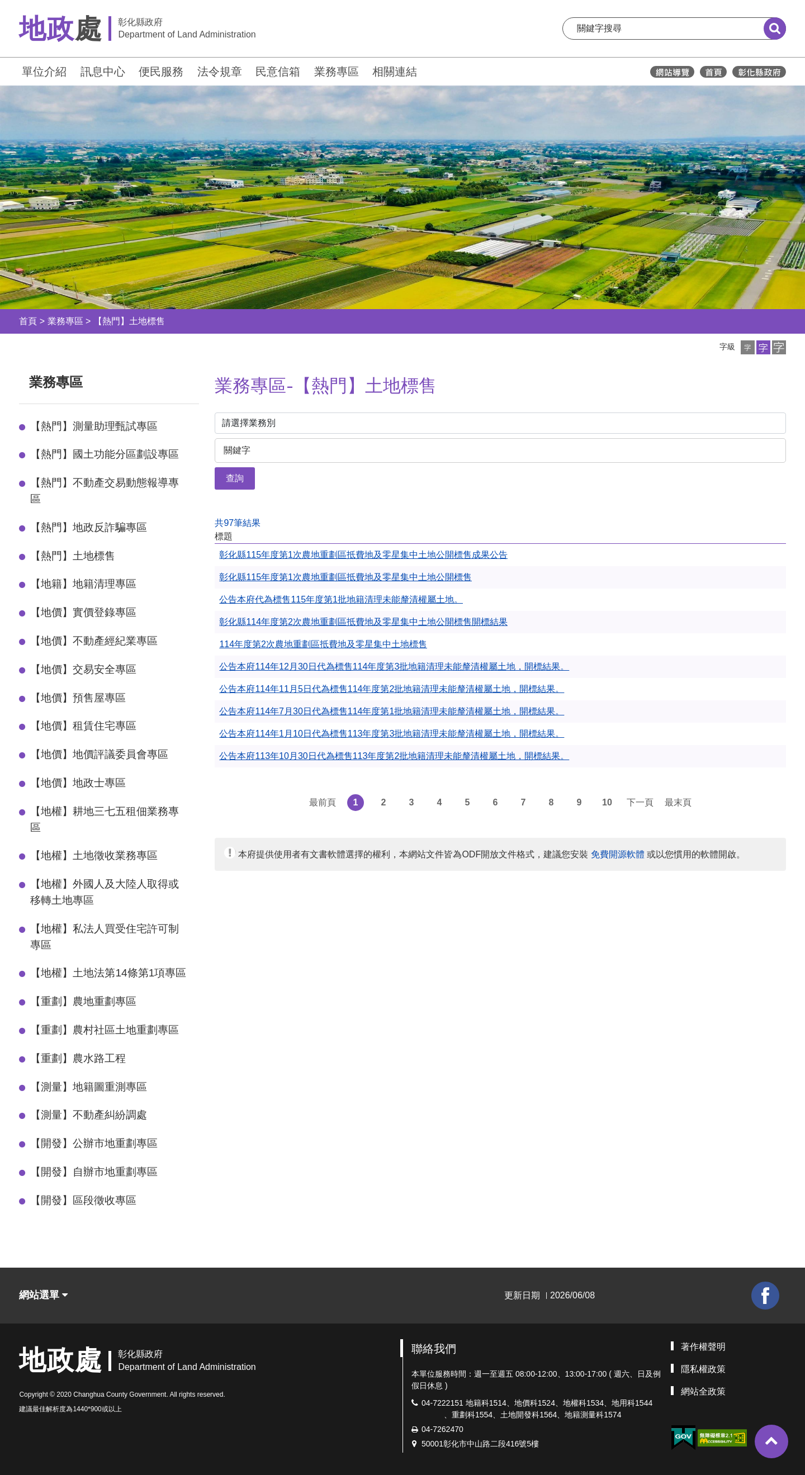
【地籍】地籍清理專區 (83, 584)
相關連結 (394, 71)
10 (607, 802)
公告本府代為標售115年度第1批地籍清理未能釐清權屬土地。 (341, 599)
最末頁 (678, 802)
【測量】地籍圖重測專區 (88, 1087)
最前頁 (322, 802)
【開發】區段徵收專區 (83, 1200)
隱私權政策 (703, 1369)
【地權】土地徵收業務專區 (94, 855)
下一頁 (640, 802)
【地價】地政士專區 (78, 783)
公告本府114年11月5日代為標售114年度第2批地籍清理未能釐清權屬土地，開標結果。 (391, 689)
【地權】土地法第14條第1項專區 (108, 973)
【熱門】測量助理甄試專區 (94, 426)
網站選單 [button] (43, 1295)
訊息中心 (102, 71)
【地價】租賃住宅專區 (83, 726)
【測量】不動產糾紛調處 (88, 1115)
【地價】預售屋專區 (78, 698)
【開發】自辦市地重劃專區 (94, 1172)
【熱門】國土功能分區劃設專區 (104, 454)
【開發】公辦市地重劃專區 (94, 1143)
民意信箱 (277, 71)
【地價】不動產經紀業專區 (94, 641)
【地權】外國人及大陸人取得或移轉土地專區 (104, 892)
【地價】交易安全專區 (83, 669)
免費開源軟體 (618, 854)
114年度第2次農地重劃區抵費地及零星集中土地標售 (323, 644)
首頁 (28, 321)
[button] (748, 347)
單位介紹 (44, 71)
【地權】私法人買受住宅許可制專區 (104, 937)
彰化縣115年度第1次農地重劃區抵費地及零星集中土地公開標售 (345, 577)
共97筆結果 (238, 523)
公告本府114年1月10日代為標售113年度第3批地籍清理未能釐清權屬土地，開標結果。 (391, 733)
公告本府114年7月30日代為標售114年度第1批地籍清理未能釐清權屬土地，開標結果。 (391, 711)
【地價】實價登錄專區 (83, 612)
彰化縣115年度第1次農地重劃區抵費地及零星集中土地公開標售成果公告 (363, 554)
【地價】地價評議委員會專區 (99, 754)
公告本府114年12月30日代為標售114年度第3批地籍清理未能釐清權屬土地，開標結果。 (394, 666)
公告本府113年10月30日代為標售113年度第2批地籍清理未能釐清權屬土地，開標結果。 (394, 756)
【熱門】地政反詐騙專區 (88, 527)
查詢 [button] (235, 478)
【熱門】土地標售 (129, 321)
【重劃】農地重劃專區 (83, 1001)
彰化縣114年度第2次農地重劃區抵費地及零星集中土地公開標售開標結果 (363, 622)
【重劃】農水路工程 (78, 1058)
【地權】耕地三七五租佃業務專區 (104, 819)
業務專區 (336, 71)
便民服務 (161, 71)
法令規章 (219, 71)
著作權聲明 (703, 1346)
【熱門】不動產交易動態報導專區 (104, 491)
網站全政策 (703, 1391)
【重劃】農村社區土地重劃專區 (104, 1030)
